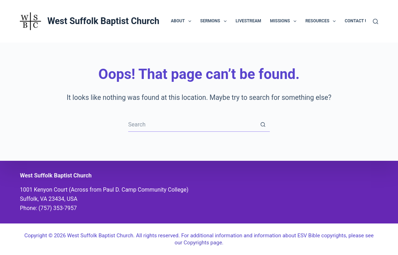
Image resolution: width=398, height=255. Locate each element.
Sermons (214, 21)
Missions (285, 21)
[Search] (375, 21)
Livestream (248, 20)
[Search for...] (192, 125)
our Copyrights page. (199, 242)
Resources (322, 21)
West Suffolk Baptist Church (103, 21)
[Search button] (263, 125)
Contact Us (362, 21)
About (182, 21)
